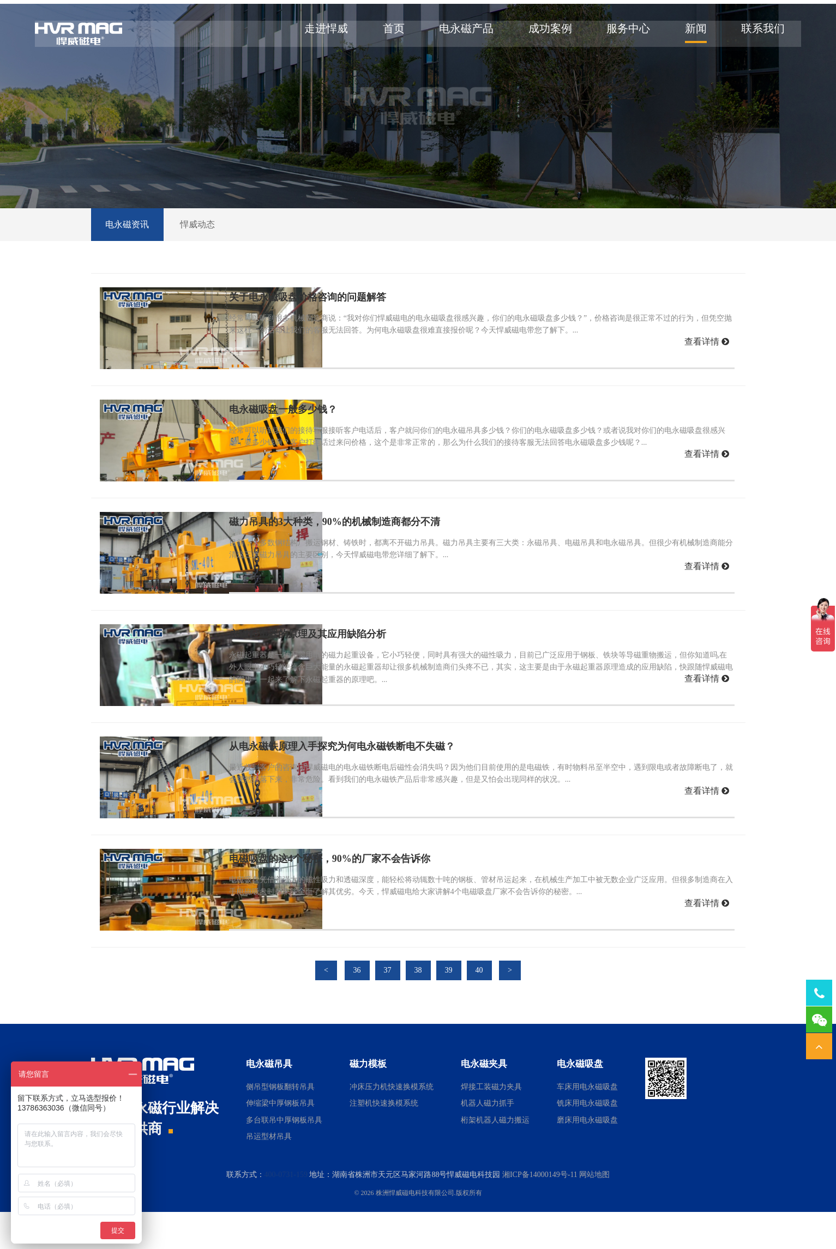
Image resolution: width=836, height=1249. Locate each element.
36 (357, 1007)
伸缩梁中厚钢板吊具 (280, 1141)
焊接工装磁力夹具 (491, 1124)
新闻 (689, 33)
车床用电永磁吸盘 (587, 1124)
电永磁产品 (459, 33)
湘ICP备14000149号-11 (540, 1212)
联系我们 (756, 33)
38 (418, 1007)
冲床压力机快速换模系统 (392, 1124)
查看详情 (706, 379)
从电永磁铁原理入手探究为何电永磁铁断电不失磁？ (367, 783)
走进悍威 (319, 33)
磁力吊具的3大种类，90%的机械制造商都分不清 (360, 558)
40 (479, 1007)
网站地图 (594, 1212)
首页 (387, 33)
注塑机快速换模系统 (384, 1141)
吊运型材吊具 (269, 1173)
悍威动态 (203, 261)
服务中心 (621, 33)
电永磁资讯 (129, 261)
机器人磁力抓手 (487, 1141)
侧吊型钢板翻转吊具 (280, 1124)
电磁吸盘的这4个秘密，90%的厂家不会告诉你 (355, 895)
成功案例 (543, 33)
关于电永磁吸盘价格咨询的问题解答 (333, 334)
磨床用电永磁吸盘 (587, 1157)
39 (449, 1007)
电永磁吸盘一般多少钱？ (309, 446)
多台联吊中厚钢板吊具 (284, 1157)
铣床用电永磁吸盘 (587, 1141)
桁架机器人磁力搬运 (495, 1157)
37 (388, 1007)
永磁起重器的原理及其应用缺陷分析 (333, 671)
